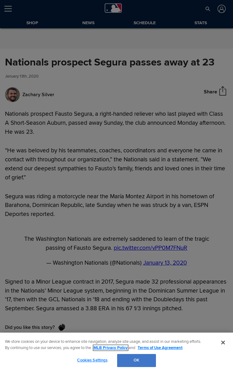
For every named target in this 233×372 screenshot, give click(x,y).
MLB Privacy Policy (111, 347)
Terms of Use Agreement (160, 347)
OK (136, 360)
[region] (116, 352)
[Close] (223, 342)
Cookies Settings (92, 360)
